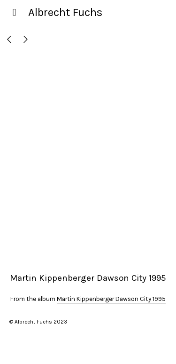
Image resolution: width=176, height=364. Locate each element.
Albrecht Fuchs (65, 12)
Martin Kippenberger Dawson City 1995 (111, 298)
